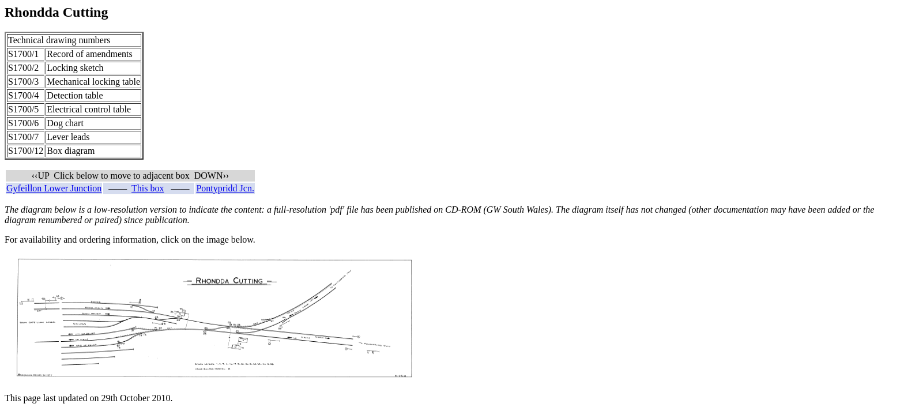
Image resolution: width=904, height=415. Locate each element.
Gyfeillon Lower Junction (53, 188)
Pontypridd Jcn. (225, 188)
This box (147, 188)
